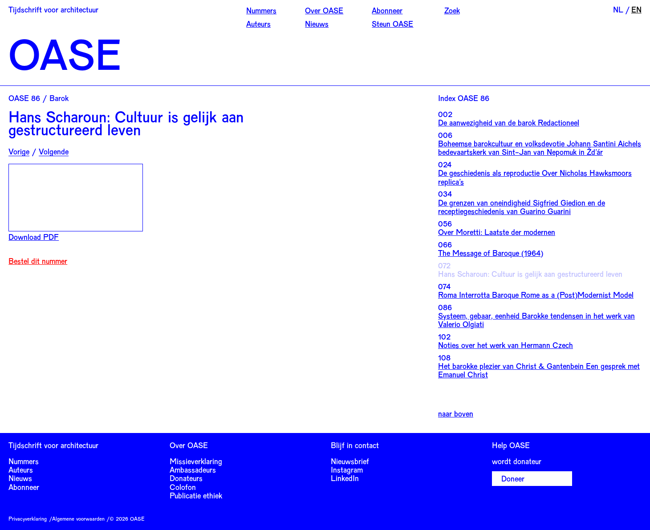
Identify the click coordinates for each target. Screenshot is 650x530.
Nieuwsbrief (350, 461)
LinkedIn (345, 477)
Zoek (452, 10)
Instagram (347, 469)
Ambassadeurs (193, 469)
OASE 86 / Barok (38, 97)
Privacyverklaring (27, 518)
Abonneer (387, 10)
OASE (64, 53)
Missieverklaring (196, 461)
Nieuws (317, 23)
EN (636, 9)
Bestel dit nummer (37, 261)
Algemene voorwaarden (78, 518)
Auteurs (258, 23)
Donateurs (186, 477)
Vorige (18, 151)
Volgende (54, 151)
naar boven (455, 413)
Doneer (512, 478)
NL (618, 9)
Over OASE (324, 10)
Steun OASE (392, 23)
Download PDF (33, 236)
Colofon (183, 486)
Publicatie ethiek (196, 495)
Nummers (261, 10)
